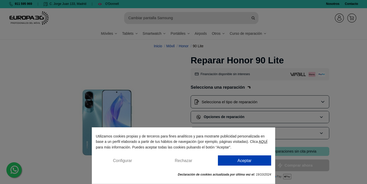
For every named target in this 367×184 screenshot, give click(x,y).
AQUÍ (263, 142)
